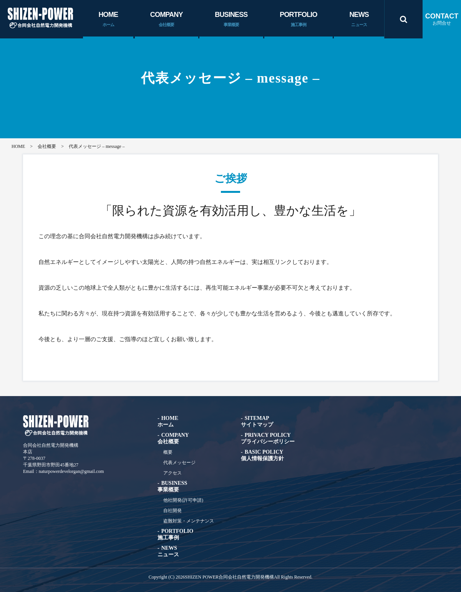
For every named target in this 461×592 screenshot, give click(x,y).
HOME (108, 20)
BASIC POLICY (262, 455)
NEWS (359, 20)
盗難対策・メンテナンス (188, 521)
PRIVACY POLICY (268, 438)
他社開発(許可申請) (183, 500)
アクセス (172, 473)
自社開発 (172, 510)
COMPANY (166, 20)
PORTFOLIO (298, 20)
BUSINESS (231, 20)
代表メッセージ (179, 462)
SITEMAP (257, 421)
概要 (167, 452)
